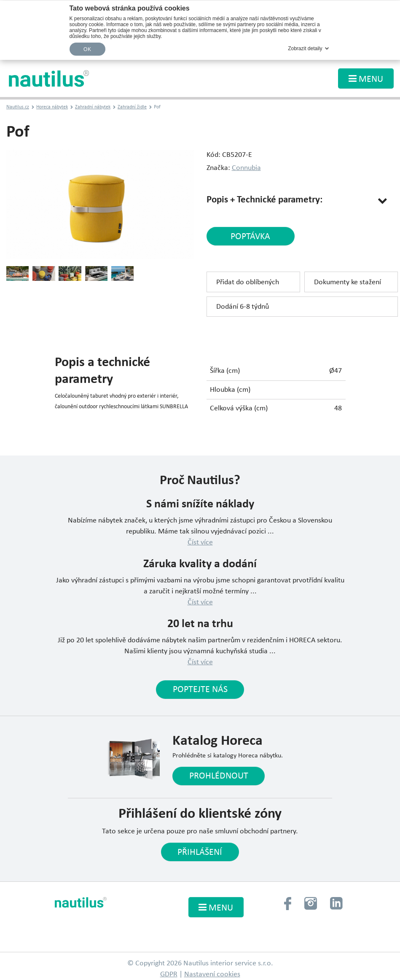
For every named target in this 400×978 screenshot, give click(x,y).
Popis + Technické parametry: (264, 200)
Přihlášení (199, 853)
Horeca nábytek (52, 107)
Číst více (200, 543)
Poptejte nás (200, 690)
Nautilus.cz (17, 107)
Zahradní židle (132, 107)
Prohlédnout (218, 776)
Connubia (246, 168)
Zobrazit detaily (305, 48)
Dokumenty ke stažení (347, 283)
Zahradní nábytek (92, 107)
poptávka (248, 237)
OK (87, 49)
